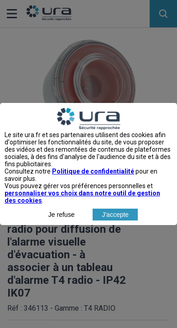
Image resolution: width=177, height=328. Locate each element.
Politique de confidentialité (93, 179)
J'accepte (115, 222)
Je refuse (61, 222)
